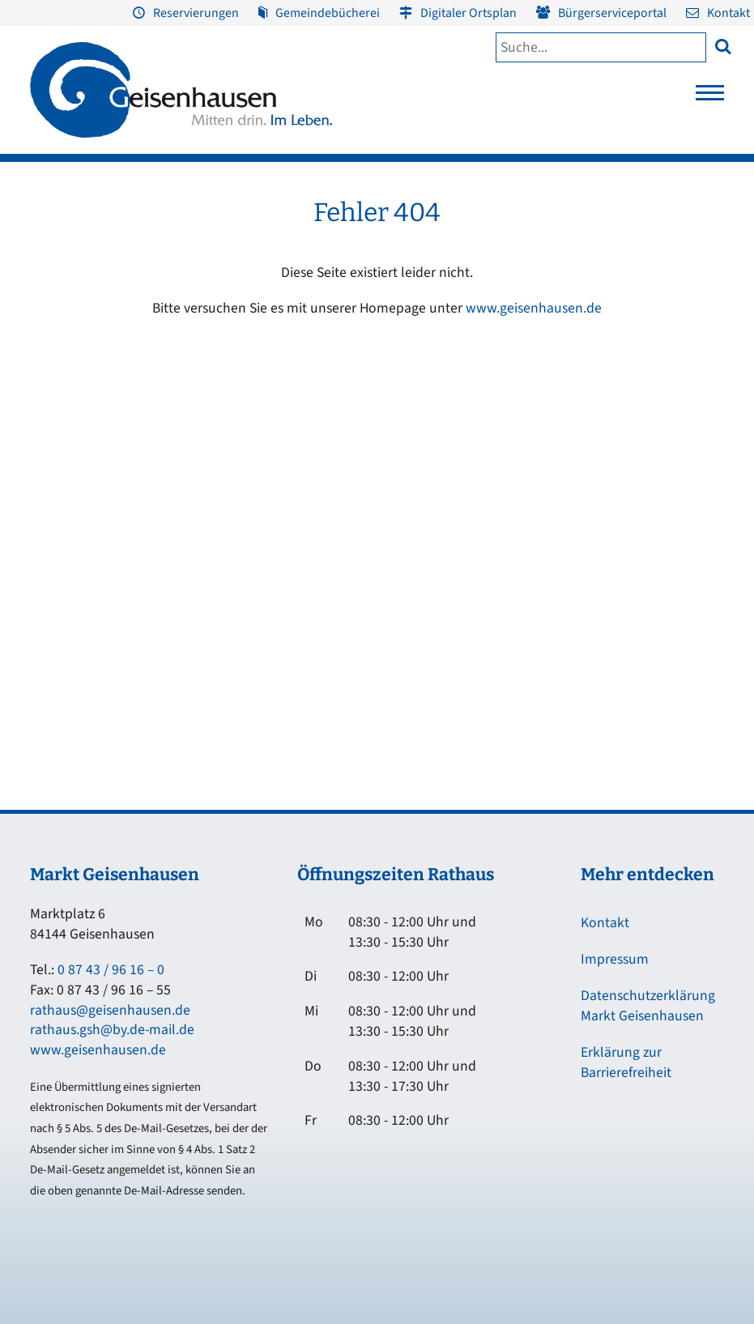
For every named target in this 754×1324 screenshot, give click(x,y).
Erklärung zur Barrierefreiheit (626, 1062)
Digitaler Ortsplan (468, 13)
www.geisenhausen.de (534, 308)
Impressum (615, 959)
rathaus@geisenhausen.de (110, 1010)
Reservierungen (196, 13)
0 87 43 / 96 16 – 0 (111, 970)
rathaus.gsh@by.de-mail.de (112, 1030)
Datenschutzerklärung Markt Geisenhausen (648, 1006)
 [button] (723, 45)
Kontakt (728, 13)
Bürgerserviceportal (612, 13)
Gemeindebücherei (327, 13)
